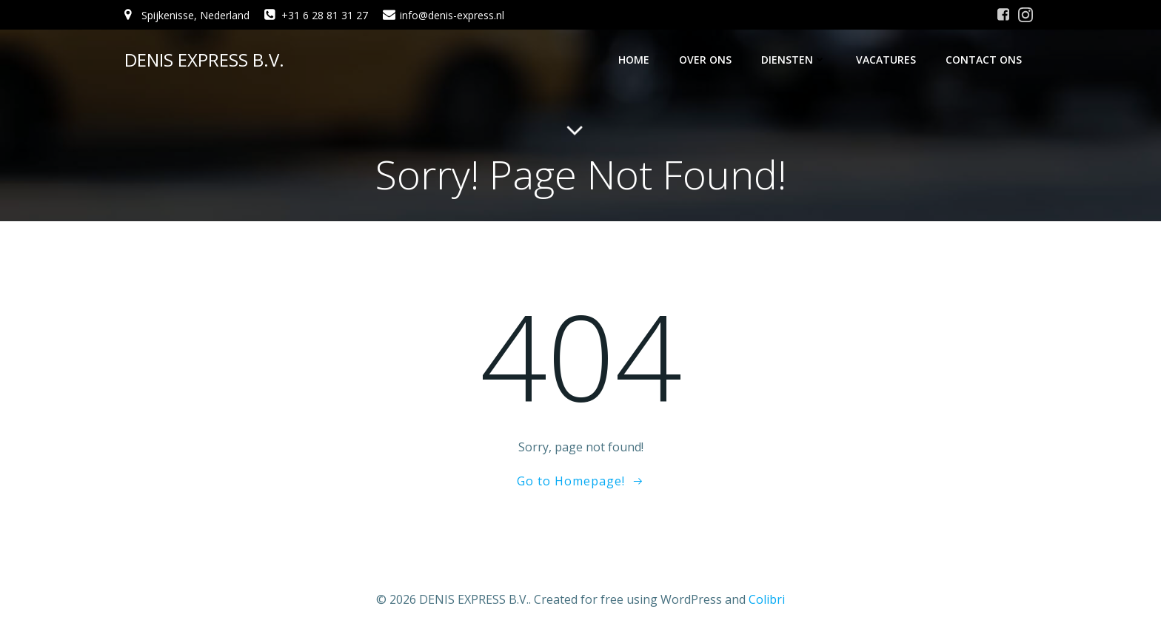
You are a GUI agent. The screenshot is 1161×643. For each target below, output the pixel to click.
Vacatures (886, 60)
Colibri (767, 599)
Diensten (793, 60)
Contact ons (984, 60)
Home (633, 60)
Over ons (705, 60)
